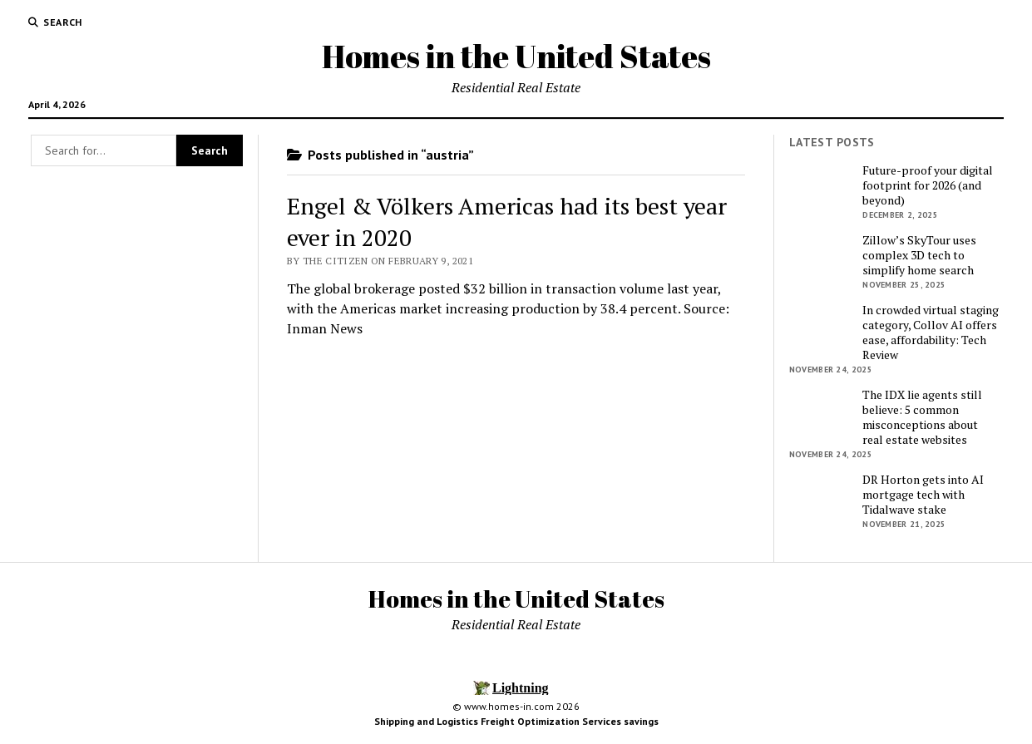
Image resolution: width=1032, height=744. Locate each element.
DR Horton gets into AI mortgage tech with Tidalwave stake (923, 494)
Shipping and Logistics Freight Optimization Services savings (516, 721)
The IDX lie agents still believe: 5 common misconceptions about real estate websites (922, 417)
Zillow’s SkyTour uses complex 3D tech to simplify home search (919, 255)
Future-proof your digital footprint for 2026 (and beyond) (927, 185)
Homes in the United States (516, 56)
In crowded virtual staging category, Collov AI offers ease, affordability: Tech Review (930, 332)
